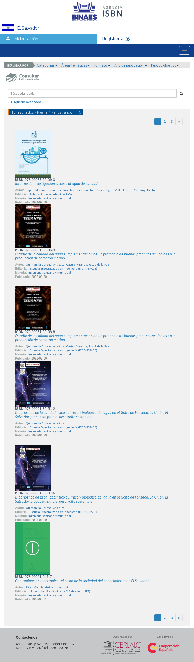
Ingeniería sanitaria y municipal (49, 198)
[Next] (179, 121)
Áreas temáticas (75, 65)
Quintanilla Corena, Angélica (45, 423)
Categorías (47, 65)
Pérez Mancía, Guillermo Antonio (48, 587)
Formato (102, 65)
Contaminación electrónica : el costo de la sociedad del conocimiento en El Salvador (82, 581)
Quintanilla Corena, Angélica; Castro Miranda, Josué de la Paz (67, 264)
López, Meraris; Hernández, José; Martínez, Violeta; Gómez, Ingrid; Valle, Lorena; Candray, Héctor (91, 190)
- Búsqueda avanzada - (25, 102)
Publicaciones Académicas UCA (51, 194)
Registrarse (113, 38)
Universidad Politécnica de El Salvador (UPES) (60, 591)
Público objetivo (165, 65)
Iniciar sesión (26, 38)
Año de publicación (130, 65)
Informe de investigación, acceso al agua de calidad (56, 184)
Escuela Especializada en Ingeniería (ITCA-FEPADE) (63, 268)
